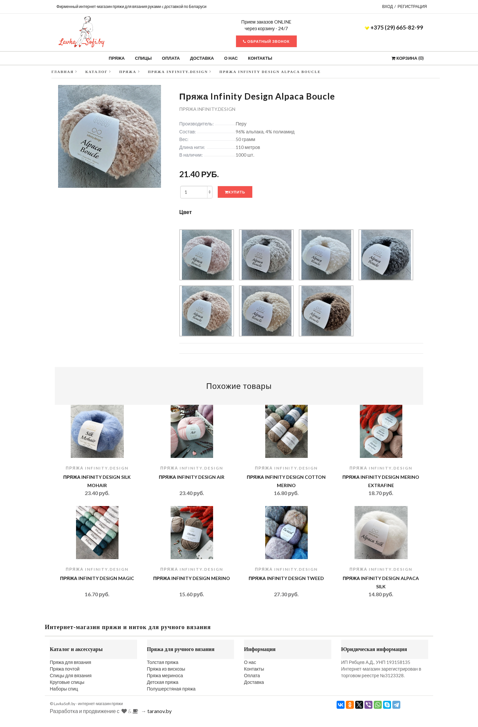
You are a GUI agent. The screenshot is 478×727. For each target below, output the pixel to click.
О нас (231, 58)
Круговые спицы (67, 682)
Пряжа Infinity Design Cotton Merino (286, 481)
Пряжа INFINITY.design (207, 109)
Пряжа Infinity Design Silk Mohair (97, 481)
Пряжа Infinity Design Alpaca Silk (381, 582)
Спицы (143, 58)
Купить (235, 192)
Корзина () (407, 58)
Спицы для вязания (71, 675)
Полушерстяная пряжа (171, 688)
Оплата (171, 58)
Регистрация (412, 6)
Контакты (260, 58)
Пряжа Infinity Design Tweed (286, 578)
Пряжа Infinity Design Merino (191, 578)
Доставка (202, 58)
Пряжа (117, 58)
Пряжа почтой (65, 669)
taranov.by (159, 711)
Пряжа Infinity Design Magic (97, 578)
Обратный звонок (266, 41)
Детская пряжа (163, 682)
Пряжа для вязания (70, 662)
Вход (387, 6)
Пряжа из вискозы (166, 669)
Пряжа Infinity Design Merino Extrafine (381, 481)
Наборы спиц (64, 688)
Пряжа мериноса (165, 675)
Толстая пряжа (163, 662)
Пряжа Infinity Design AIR (192, 477)
